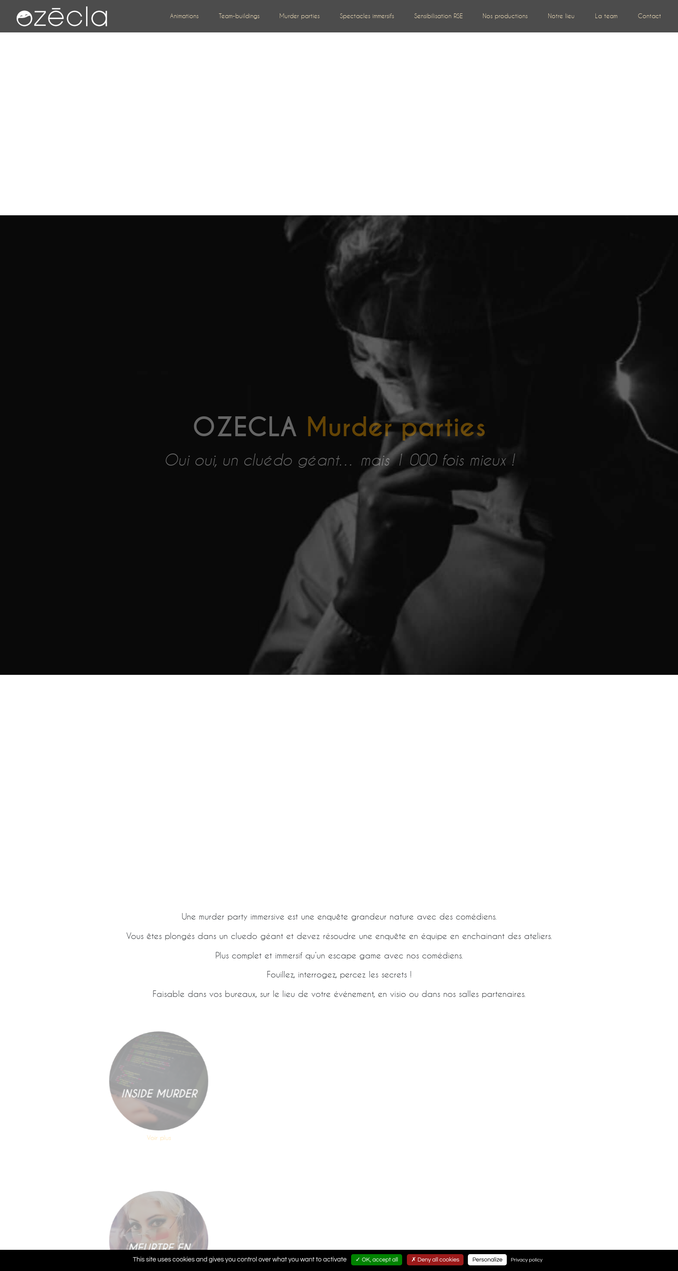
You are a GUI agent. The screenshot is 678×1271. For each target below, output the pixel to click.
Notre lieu (561, 15)
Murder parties (299, 15)
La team (606, 15)
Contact (649, 15)
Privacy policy (526, 1260)
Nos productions (505, 15)
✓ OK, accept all (376, 1260)
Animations (184, 15)
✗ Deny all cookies (435, 1260)
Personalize (487, 1260)
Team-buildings (239, 15)
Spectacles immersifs (367, 15)
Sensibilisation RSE (438, 15)
